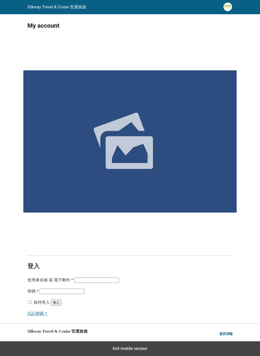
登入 (56, 302)
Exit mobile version (130, 348)
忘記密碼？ (37, 313)
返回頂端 (226, 334)
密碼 (33, 291)
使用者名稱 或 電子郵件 (50, 280)
